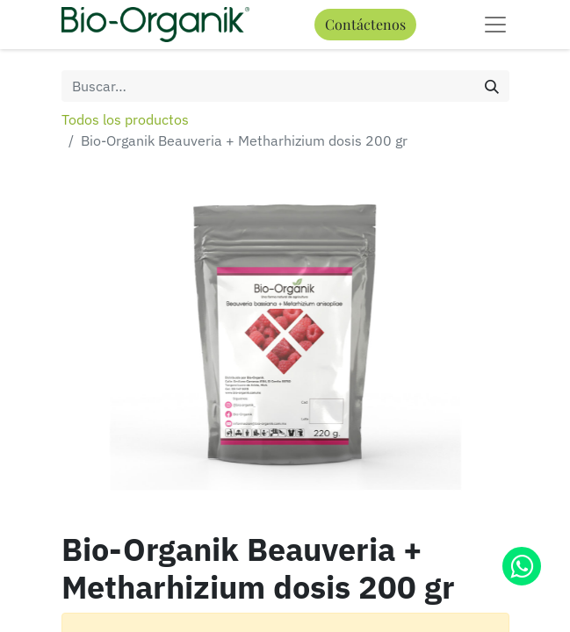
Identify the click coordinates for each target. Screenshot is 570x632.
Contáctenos (365, 24)
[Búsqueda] (491, 86)
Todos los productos (125, 119)
